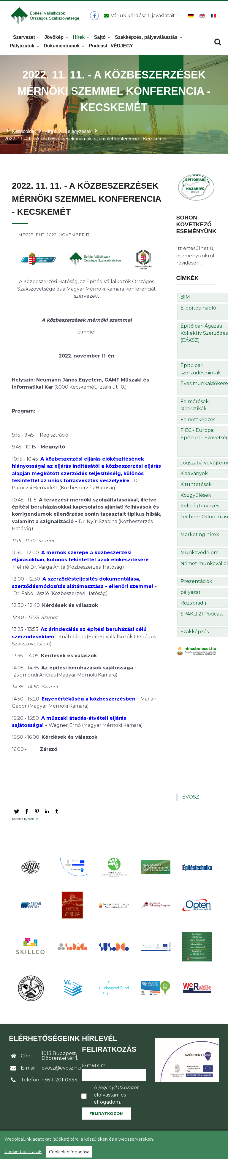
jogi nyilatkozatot (118, 1091)
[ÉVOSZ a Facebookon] (95, 17)
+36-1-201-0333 (59, 1083)
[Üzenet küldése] (138, 17)
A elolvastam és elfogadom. (116, 1098)
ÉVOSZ (190, 800)
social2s (33, 822)
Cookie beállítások (23, 1151)
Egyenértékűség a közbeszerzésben (88, 702)
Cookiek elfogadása (69, 1152)
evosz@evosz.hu (61, 1071)
